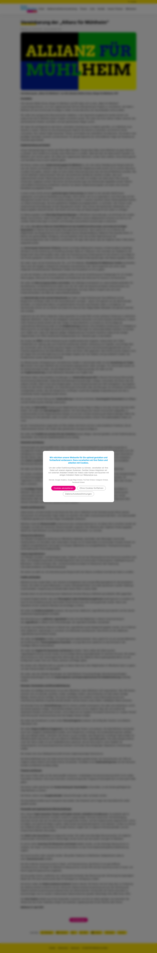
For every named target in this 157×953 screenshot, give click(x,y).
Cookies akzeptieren (63, 488)
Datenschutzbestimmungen (78, 494)
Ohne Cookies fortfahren (91, 488)
